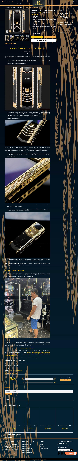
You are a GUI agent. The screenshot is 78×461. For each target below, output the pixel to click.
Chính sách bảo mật (26, 444)
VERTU (3, 4)
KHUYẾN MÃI (73, 4)
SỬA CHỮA (52, 4)
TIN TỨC (66, 4)
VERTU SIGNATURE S (18, 7)
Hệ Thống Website (44, 448)
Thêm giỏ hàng (37, 36)
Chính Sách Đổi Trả (26, 446)
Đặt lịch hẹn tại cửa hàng (43, 40)
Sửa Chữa (42, 444)
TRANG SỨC (25, 4)
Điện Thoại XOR (10, 4)
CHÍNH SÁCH (59, 4)
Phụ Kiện (42, 446)
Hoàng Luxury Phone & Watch (15, 370)
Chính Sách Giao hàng (27, 448)
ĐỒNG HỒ (18, 4)
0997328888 (49, 36)
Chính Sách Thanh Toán (27, 452)
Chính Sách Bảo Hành (26, 450)
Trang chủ (7, 7)
